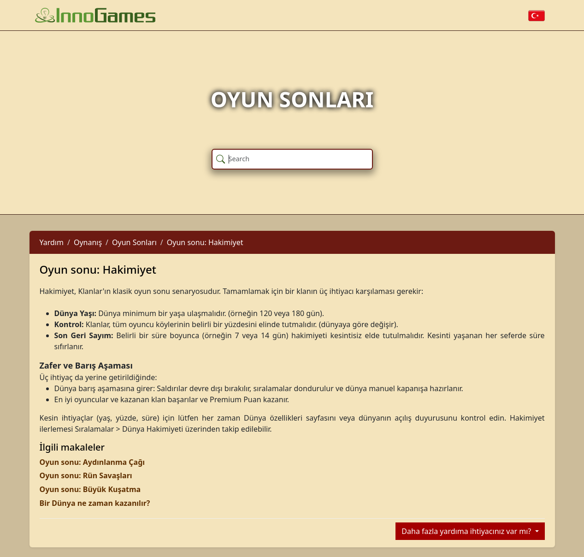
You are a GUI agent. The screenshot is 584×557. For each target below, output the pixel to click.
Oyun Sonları (134, 242)
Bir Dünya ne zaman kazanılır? (95, 503)
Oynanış (88, 242)
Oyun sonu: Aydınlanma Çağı (92, 462)
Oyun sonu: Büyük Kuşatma (90, 489)
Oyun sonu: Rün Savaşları (86, 475)
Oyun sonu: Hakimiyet (205, 242)
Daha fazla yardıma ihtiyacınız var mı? (467, 531)
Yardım (52, 242)
